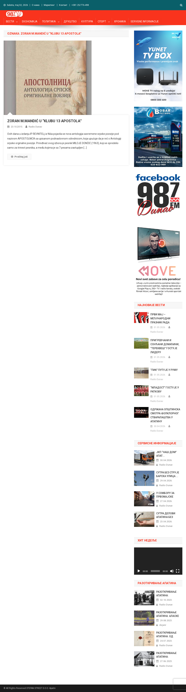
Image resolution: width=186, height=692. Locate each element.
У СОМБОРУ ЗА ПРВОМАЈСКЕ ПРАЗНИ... (165, 495)
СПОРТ (102, 21)
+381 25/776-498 (80, 5)
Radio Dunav (35, 126)
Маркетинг (49, 5)
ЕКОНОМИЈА (29, 21)
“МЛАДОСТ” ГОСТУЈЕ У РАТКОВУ (164, 389)
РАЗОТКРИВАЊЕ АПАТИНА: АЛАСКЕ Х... (167, 614)
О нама (35, 5)
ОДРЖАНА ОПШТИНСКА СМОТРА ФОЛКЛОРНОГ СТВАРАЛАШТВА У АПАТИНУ (165, 415)
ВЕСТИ (10, 21)
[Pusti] (139, 571)
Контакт (63, 5)
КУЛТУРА (87, 21)
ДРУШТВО (70, 21)
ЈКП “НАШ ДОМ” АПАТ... (166, 454)
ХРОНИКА (120, 21)
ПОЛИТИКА (49, 21)
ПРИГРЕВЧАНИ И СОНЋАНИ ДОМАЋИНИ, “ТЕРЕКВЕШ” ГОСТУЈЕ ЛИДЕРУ (164, 346)
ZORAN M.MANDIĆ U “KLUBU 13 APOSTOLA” (44, 121)
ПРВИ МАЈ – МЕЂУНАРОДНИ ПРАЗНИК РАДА (160, 318)
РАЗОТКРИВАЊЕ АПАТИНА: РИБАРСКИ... (166, 655)
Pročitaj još (19, 156)
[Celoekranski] (177, 571)
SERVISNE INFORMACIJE (145, 21)
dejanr (162, 625)
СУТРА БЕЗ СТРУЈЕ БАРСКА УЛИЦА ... (167, 474)
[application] (158, 561)
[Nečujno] (172, 571)
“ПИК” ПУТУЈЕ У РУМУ (164, 369)
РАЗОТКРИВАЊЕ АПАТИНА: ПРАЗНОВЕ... (166, 593)
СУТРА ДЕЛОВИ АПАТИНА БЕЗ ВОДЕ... (165, 515)
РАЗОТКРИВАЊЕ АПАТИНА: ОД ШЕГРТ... (166, 634)
